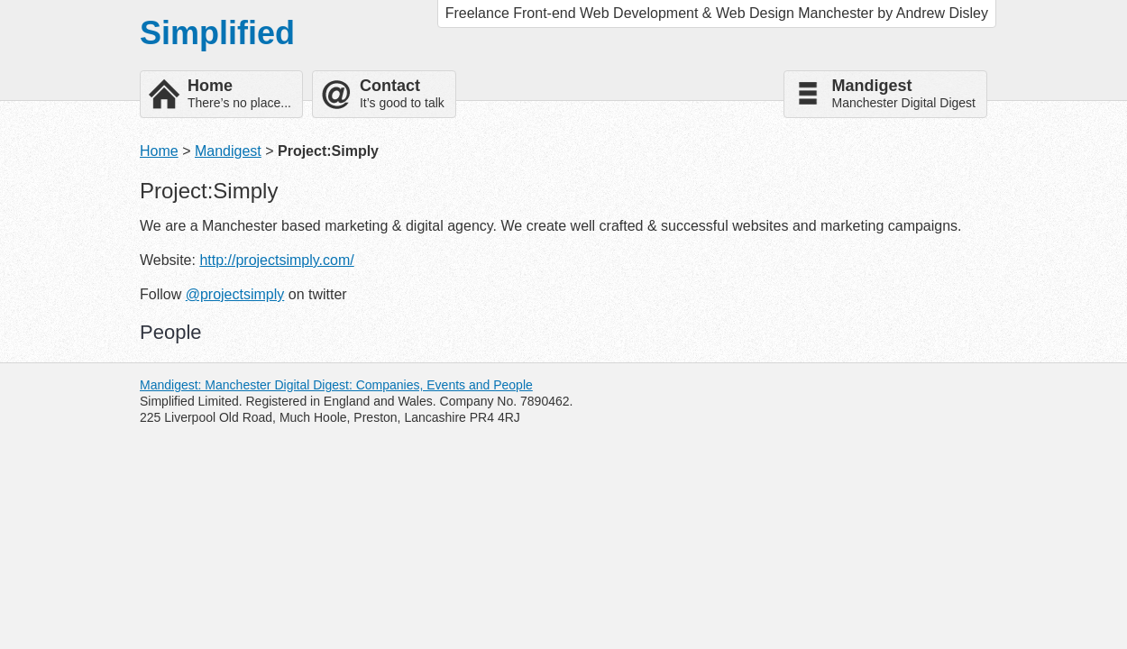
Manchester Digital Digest (903, 93)
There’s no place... (239, 93)
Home (159, 151)
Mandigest (228, 151)
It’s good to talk (402, 93)
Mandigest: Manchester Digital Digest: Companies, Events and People (336, 385)
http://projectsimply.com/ (276, 260)
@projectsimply (235, 294)
